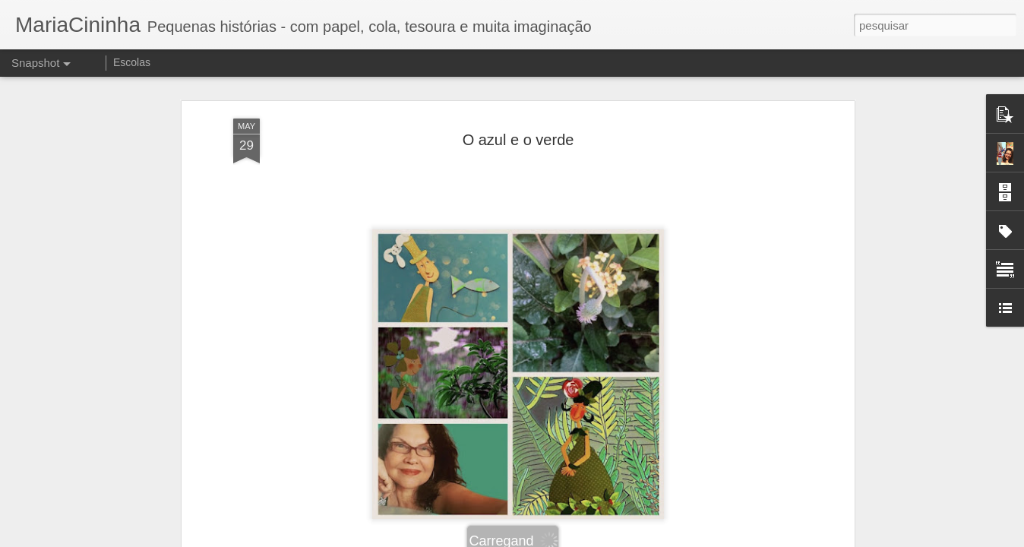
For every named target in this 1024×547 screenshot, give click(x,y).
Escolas (131, 62)
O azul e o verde (518, 125)
